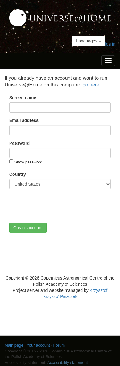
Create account (28, 227)
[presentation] (56, 206)
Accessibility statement (67, 362)
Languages (88, 40)
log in (110, 44)
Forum (59, 345)
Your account (38, 345)
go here (92, 84)
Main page (14, 345)
